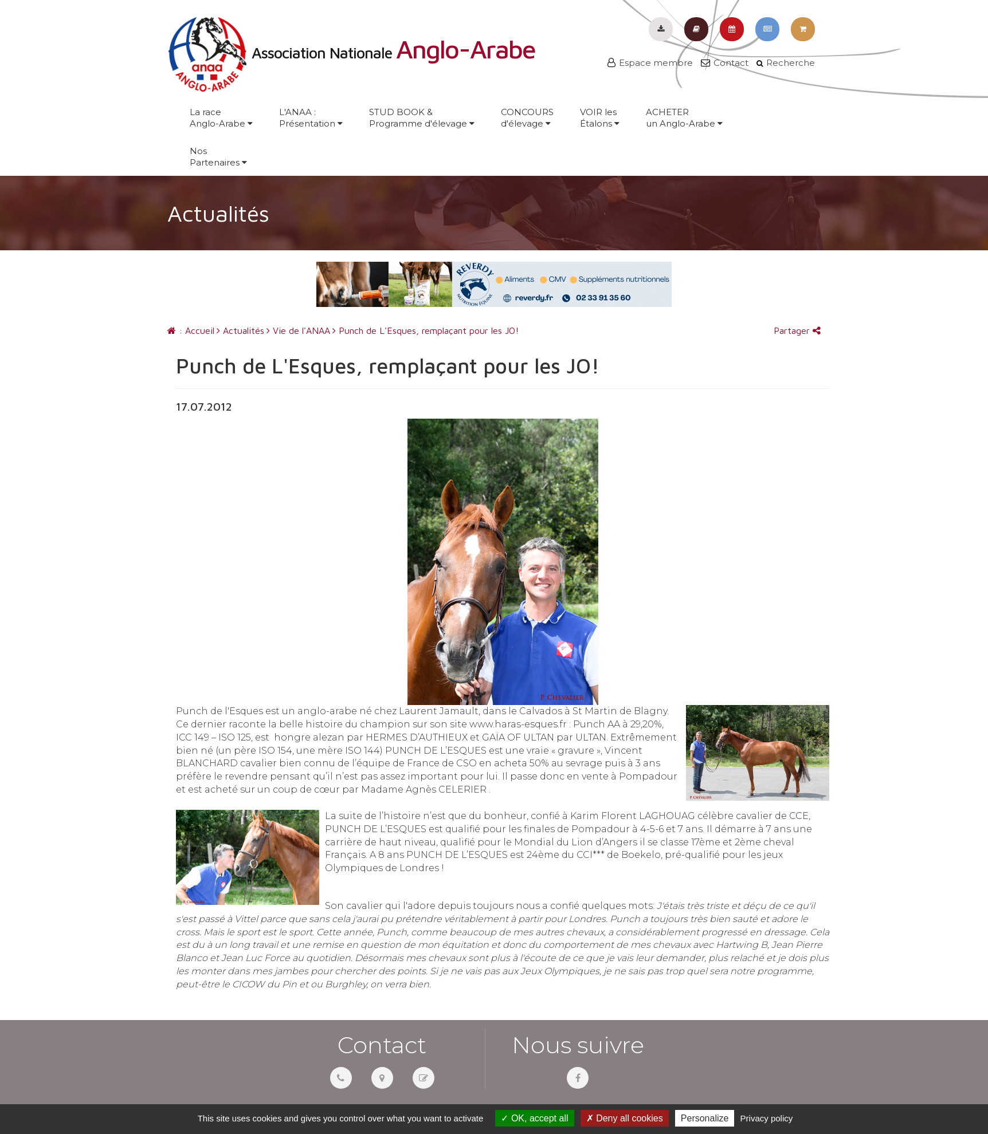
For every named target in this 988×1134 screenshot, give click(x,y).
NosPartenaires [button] (218, 156)
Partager (797, 330)
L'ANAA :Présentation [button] (311, 118)
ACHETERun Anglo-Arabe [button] (684, 118)
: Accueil (190, 330)
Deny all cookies (624, 1118)
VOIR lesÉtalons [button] (600, 118)
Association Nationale (351, 53)
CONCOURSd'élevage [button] (527, 118)
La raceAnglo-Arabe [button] (221, 118)
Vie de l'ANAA (298, 330)
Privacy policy (766, 1118)
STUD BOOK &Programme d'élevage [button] (422, 118)
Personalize (705, 1118)
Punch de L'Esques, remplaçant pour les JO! (425, 330)
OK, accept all (534, 1118)
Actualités (240, 330)
